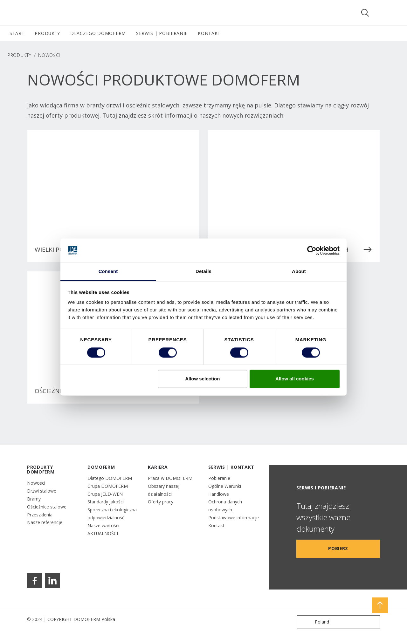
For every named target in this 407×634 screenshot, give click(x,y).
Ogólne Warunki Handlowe (224, 490)
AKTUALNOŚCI (102, 533)
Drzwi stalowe (41, 491)
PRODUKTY (19, 55)
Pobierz (338, 548)
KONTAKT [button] (209, 33)
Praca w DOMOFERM (170, 478)
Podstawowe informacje (233, 518)
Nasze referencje (44, 522)
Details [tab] (203, 271)
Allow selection (202, 379)
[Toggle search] (365, 12)
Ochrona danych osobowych (225, 506)
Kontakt (216, 525)
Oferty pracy (160, 502)
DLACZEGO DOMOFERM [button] (98, 33)
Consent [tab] (108, 271)
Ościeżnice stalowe (46, 507)
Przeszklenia (39, 515)
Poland (314, 622)
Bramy (34, 499)
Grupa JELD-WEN (105, 494)
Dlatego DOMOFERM (109, 478)
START (17, 33)
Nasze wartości (103, 525)
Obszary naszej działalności (163, 490)
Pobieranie (219, 478)
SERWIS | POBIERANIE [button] (162, 33)
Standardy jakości (105, 502)
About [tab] (299, 271)
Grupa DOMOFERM (107, 486)
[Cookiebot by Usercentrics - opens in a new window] (312, 250)
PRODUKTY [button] (47, 33)
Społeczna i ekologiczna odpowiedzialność (112, 514)
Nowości (36, 483)
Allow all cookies (294, 379)
